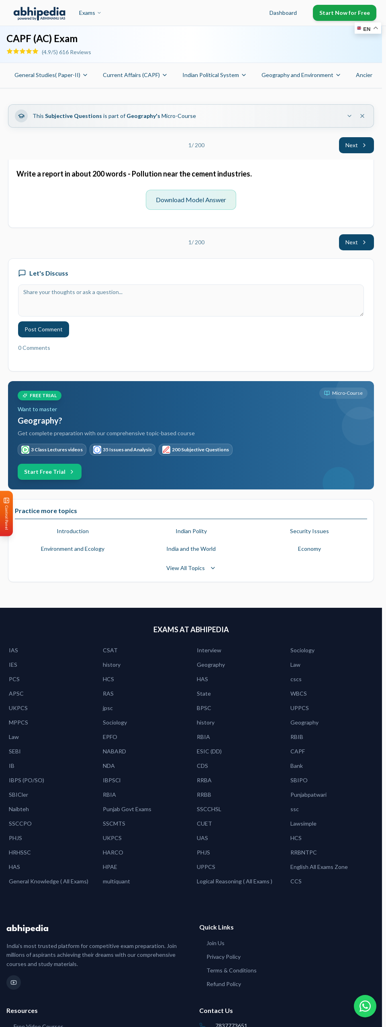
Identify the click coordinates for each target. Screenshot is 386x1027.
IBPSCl (111, 780)
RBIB (296, 736)
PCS (14, 679)
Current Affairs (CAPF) (135, 74)
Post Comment (44, 329)
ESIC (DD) (209, 751)
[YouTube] (13, 982)
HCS (108, 679)
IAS (13, 650)
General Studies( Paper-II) (51, 74)
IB (11, 765)
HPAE (110, 866)
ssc (294, 809)
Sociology (302, 650)
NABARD (114, 751)
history (111, 664)
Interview (209, 650)
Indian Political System (214, 74)
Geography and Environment (301, 74)
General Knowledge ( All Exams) (48, 881)
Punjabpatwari (308, 794)
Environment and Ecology (72, 548)
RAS (108, 693)
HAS (202, 679)
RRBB (204, 794)
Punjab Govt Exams (127, 809)
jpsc (108, 707)
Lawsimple (303, 823)
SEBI (15, 751)
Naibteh (19, 809)
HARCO (113, 852)
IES (13, 664)
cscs (296, 679)
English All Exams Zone (319, 866)
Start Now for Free (344, 12)
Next (356, 145)
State (204, 693)
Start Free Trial (49, 471)
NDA (109, 765)
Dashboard (283, 12)
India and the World (191, 548)
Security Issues (309, 531)
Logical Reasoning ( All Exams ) (234, 881)
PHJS (15, 837)
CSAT (110, 650)
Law (295, 664)
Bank (296, 765)
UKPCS (18, 707)
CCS (296, 881)
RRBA (204, 780)
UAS (202, 837)
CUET (204, 823)
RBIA (203, 736)
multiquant (116, 881)
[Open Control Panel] (6, 513)
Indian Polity (191, 531)
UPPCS (299, 707)
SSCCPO (20, 823)
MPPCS (18, 722)
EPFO (110, 736)
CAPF (297, 751)
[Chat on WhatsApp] (365, 1006)
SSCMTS (114, 823)
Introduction (73, 531)
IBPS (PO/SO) (26, 780)
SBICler (18, 794)
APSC (16, 693)
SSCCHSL (209, 809)
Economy (309, 548)
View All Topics (191, 567)
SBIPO (299, 780)
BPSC (204, 707)
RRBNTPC (303, 852)
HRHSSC (20, 852)
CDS (202, 765)
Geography (211, 664)
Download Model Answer (191, 199)
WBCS (298, 693)
